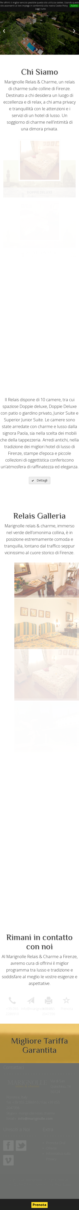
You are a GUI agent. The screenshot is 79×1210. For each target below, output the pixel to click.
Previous (4, 31)
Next (74, 31)
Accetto (74, 5)
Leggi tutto (40, 8)
